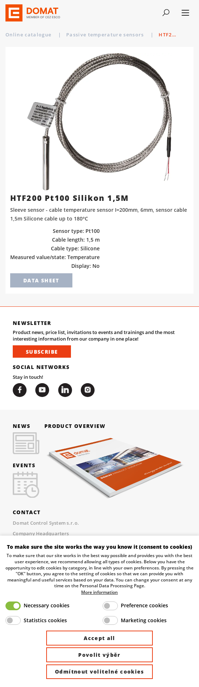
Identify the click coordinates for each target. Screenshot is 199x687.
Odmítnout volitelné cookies (99, 671)
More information (99, 592)
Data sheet (41, 280)
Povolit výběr (99, 654)
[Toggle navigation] (166, 12)
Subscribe (42, 351)
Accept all (99, 638)
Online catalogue (29, 34)
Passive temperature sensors (106, 34)
